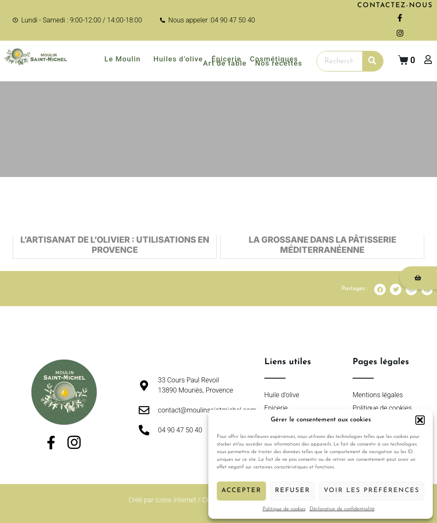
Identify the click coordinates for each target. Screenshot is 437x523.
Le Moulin (124, 59)
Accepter (241, 490)
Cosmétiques (274, 59)
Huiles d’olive (178, 59)
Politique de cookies (284, 509)
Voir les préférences (372, 490)
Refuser (292, 490)
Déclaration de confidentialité (342, 509)
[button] (420, 420)
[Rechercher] (372, 61)
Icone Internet (175, 500)
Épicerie (226, 59)
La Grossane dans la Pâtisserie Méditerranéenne (322, 248)
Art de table (225, 63)
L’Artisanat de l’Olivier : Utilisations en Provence (114, 248)
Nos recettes (278, 63)
